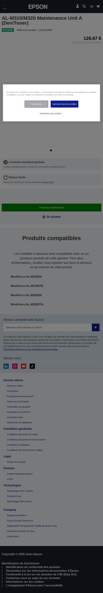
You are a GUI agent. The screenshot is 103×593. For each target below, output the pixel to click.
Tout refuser (36, 104)
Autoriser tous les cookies (64, 104)
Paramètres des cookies (51, 113)
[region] (52, 103)
